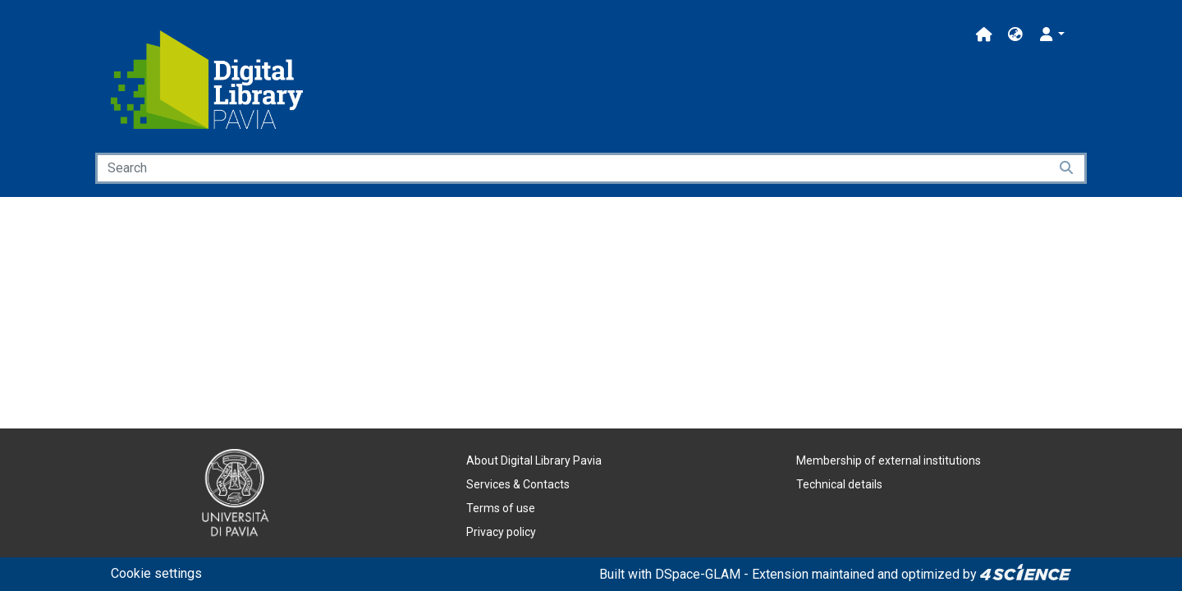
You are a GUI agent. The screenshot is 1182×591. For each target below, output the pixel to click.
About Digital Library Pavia (534, 460)
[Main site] (984, 35)
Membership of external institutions (888, 460)
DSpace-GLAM (697, 574)
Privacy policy (501, 531)
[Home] (207, 79)
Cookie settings (156, 573)
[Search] (572, 168)
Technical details (839, 484)
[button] (1015, 35)
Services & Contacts (518, 484)
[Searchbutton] (1067, 168)
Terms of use (500, 508)
